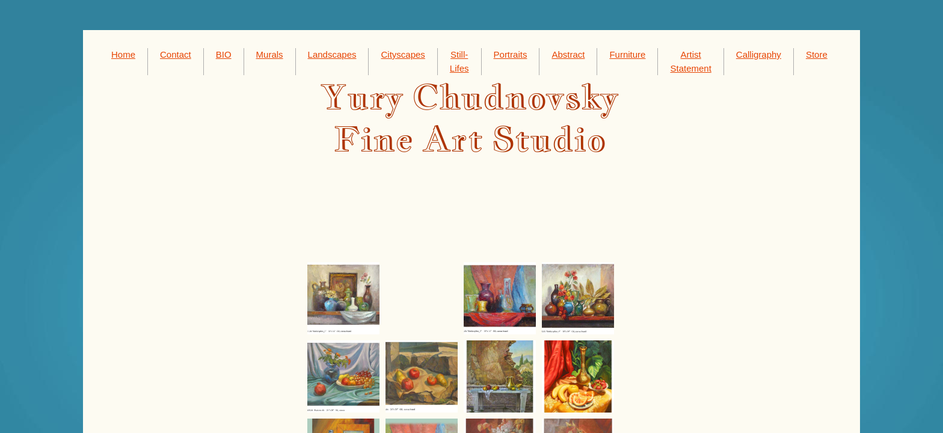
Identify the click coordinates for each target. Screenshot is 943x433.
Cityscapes (403, 54)
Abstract (568, 54)
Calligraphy (758, 54)
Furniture (627, 54)
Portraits (510, 54)
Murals (269, 54)
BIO (224, 54)
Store (817, 54)
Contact (175, 54)
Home (123, 54)
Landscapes (332, 54)
